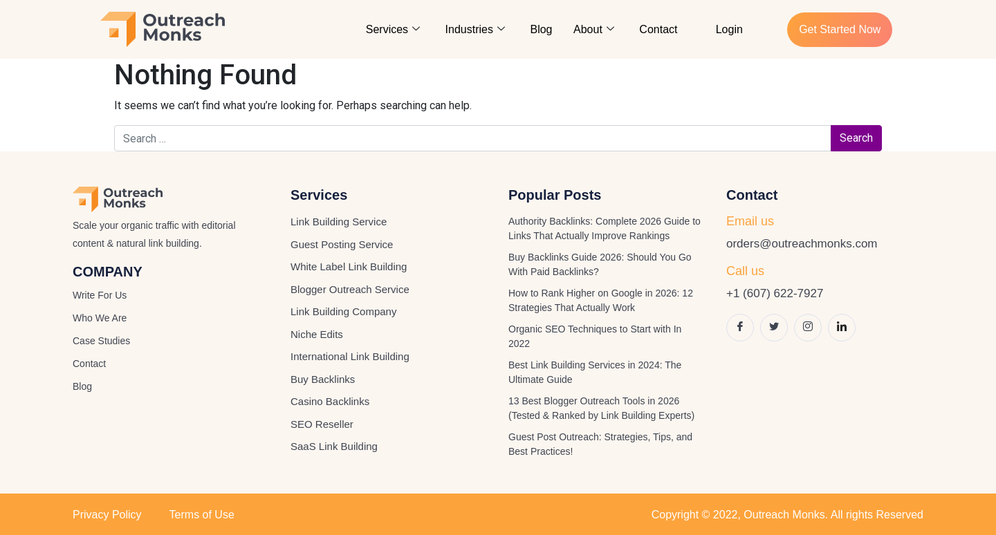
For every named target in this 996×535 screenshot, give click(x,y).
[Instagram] (808, 327)
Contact (659, 29)
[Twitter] (774, 327)
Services (394, 29)
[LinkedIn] (842, 327)
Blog (542, 29)
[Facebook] (740, 327)
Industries (476, 29)
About (594, 29)
